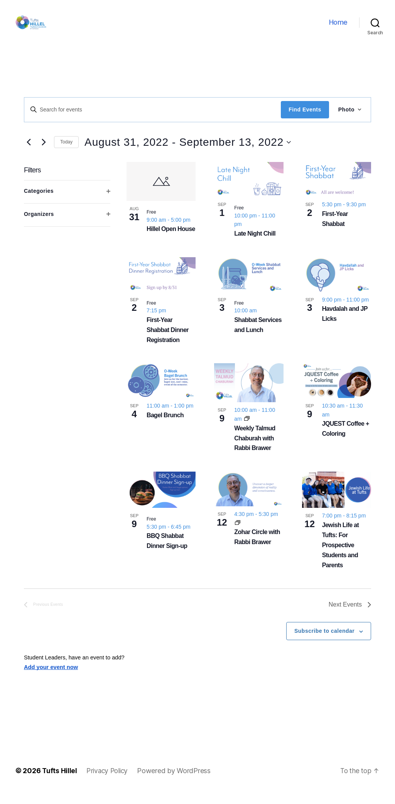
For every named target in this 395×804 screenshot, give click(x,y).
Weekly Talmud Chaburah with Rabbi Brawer (254, 450)
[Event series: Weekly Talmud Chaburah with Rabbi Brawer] (247, 430)
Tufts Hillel (60, 782)
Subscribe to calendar (324, 642)
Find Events (305, 121)
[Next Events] (43, 153)
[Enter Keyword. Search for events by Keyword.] (152, 121)
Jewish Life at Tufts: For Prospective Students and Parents (340, 556)
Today (66, 153)
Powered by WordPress (177, 782)
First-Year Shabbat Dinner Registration (168, 341)
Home (338, 28)
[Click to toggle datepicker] (187, 154)
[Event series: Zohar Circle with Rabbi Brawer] (237, 534)
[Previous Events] (28, 153)
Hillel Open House (171, 240)
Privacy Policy (109, 782)
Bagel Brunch (165, 426)
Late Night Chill (254, 245)
